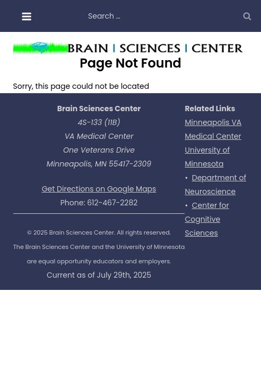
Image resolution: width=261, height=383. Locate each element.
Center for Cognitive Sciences (207, 219)
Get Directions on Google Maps (99, 189)
